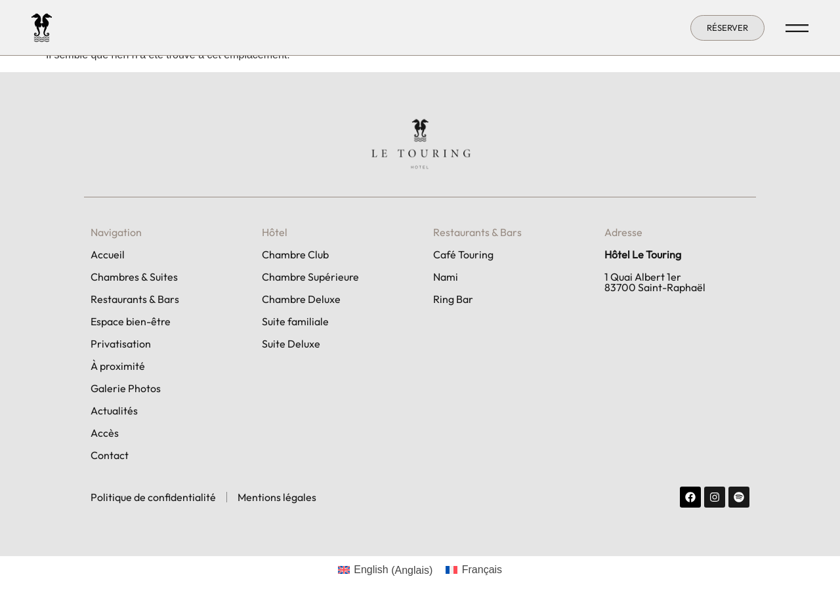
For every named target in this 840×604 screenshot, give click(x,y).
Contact (110, 455)
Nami (445, 276)
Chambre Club (295, 254)
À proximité (118, 365)
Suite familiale (295, 321)
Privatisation (121, 343)
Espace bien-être (131, 321)
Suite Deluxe (291, 343)
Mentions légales (277, 497)
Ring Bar (453, 299)
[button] (727, 28)
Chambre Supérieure (310, 276)
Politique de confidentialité (153, 497)
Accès (105, 432)
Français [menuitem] (482, 569)
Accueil (108, 254)
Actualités (114, 410)
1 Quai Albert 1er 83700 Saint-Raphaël (654, 282)
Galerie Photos (126, 388)
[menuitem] (385, 570)
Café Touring (463, 254)
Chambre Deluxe (301, 299)
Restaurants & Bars (135, 299)
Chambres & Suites (134, 276)
